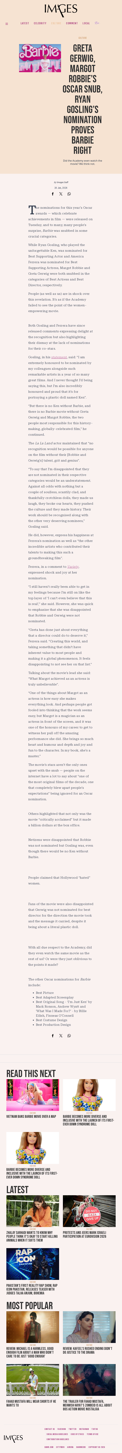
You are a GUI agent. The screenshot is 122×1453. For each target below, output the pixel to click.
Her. (97, 23)
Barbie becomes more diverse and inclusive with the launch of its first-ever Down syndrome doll (88, 1120)
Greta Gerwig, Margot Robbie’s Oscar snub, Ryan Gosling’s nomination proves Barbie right (83, 99)
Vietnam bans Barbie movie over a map (31, 1116)
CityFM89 (60, 1447)
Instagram (84, 1429)
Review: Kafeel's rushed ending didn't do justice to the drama (87, 1350)
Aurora (70, 1447)
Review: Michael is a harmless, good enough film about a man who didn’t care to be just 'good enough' (30, 1352)
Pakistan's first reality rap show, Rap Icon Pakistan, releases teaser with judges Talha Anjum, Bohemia (32, 1289)
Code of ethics (77, 1434)
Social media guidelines (57, 1434)
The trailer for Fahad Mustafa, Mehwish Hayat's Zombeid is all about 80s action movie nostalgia (87, 1405)
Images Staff (62, 182)
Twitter (72, 1429)
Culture (56, 23)
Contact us (49, 1429)
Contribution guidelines (58, 1439)
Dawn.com (48, 1447)
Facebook (62, 1429)
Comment (72, 23)
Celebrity (40, 23)
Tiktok (95, 1429)
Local (86, 23)
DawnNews (81, 1447)
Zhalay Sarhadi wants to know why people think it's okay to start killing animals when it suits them (32, 1236)
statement (59, 357)
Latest (25, 23)
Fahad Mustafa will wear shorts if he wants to (31, 1403)
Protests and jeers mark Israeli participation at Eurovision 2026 (84, 1234)
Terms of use (92, 1434)
